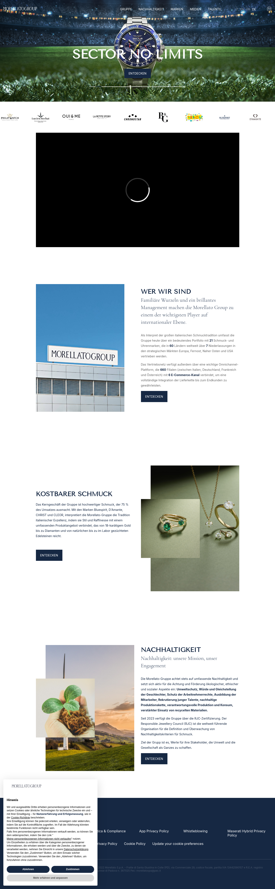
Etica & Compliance (110, 831)
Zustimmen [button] (72, 869)
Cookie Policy (135, 844)
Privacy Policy (106, 844)
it (237, 9)
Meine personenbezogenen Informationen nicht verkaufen (39, 838)
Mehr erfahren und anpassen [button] (50, 877)
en (242, 9)
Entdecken (137, 73)
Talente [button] (214, 9)
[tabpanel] (137, 51)
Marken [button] (177, 9)
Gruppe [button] (126, 9)
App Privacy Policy (154, 831)
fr (248, 9)
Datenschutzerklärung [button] (76, 849)
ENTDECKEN (154, 425)
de (254, 9)
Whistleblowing (195, 831)
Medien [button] (195, 9)
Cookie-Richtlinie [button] (20, 817)
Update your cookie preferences (178, 844)
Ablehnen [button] (28, 869)
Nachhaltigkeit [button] (151, 9)
